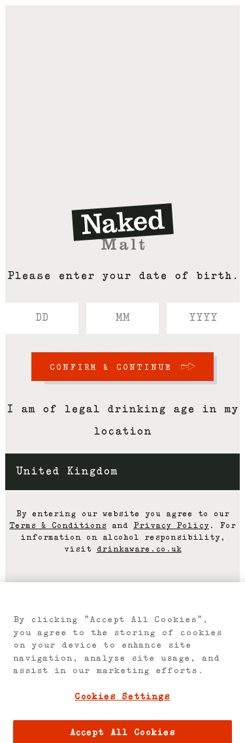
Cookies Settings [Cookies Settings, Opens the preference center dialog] (122, 701)
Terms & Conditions (57, 526)
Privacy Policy (171, 526)
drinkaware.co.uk (139, 549)
